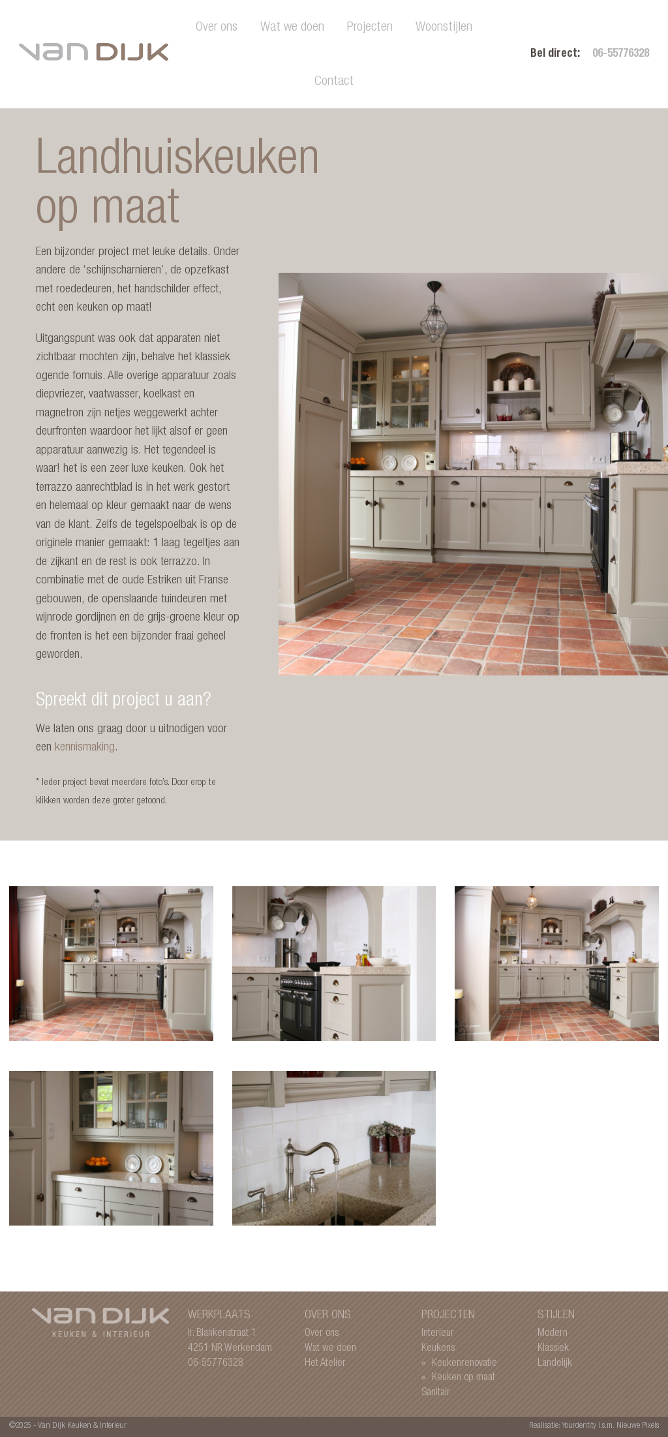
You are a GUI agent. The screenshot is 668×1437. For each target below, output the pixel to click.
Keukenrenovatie (464, 1363)
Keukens (438, 1348)
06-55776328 (620, 54)
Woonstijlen (444, 28)
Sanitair (435, 1392)
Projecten (370, 28)
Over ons (216, 28)
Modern (553, 1333)
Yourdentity (579, 1426)
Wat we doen (292, 28)
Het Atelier (325, 1363)
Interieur (437, 1333)
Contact (334, 82)
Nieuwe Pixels (637, 1426)
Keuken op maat (463, 1377)
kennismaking (85, 747)
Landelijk (555, 1363)
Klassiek (553, 1348)
